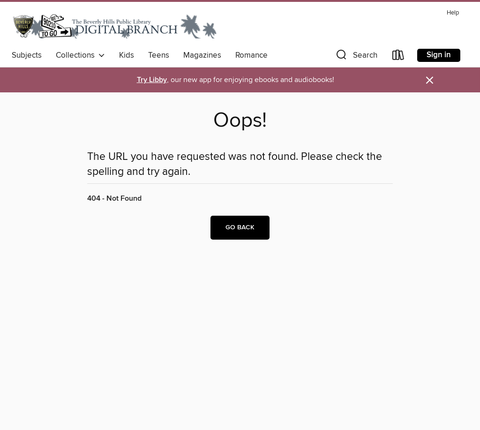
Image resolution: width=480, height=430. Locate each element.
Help (453, 12)
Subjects (27, 55)
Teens (158, 55)
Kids (126, 55)
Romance (251, 55)
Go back (240, 227)
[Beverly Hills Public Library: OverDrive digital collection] (115, 26)
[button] (355, 57)
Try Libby (152, 80)
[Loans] (398, 57)
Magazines (202, 55)
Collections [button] (80, 55)
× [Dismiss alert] (430, 80)
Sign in (439, 55)
